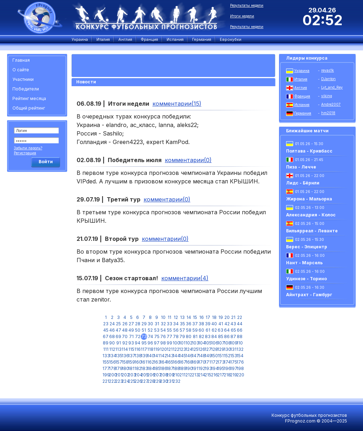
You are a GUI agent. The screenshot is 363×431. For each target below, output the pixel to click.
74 (150, 336)
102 (188, 343)
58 (188, 330)
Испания (301, 105)
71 (131, 336)
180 (125, 368)
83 (208, 336)
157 (118, 362)
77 (169, 336)
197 (233, 368)
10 (163, 317)
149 (208, 355)
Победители (25, 89)
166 (176, 362)
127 (208, 349)
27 (131, 323)
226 (137, 381)
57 (182, 330)
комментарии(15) (176, 103)
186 (163, 368)
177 (105, 368)
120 (163, 349)
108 (227, 343)
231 (169, 381)
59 (195, 330)
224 (125, 381)
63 (220, 330)
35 (182, 323)
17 (208, 317)
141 (156, 355)
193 (208, 368)
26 (125, 323)
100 (176, 343)
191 (195, 368)
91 (118, 343)
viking (326, 96)
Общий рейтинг (28, 108)
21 (233, 317)
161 (144, 362)
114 (125, 349)
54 (163, 330)
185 (156, 368)
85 (220, 336)
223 (118, 381)
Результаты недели (246, 5)
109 (233, 343)
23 (105, 323)
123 (182, 349)
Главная (21, 60)
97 (157, 343)
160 (137, 362)
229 (156, 381)
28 (137, 323)
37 (195, 323)
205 (144, 374)
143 (169, 355)
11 (169, 317)
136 (125, 355)
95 (144, 343)
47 (118, 330)
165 (169, 362)
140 (150, 355)
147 (195, 355)
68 (112, 336)
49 (131, 330)
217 (220, 374)
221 (105, 381)
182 (137, 368)
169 (195, 362)
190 (188, 368)
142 (163, 355)
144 (176, 355)
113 (118, 349)
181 (131, 368)
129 (220, 349)
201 (118, 374)
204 (137, 374)
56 (176, 330)
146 (188, 355)
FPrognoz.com (300, 421)
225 (131, 381)
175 (233, 362)
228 (150, 381)
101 (182, 343)
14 (188, 317)
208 (163, 374)
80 (188, 336)
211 (182, 374)
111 (105, 349)
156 (112, 362)
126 (201, 349)
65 (233, 330)
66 (239, 330)
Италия (300, 79)
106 (214, 343)
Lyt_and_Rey (332, 87)
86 (227, 336)
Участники (23, 79)
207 (156, 374)
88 (239, 336)
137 (131, 355)
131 (233, 349)
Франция (302, 96)
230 (163, 381)
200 (112, 374)
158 (125, 362)
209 (169, 374)
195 (220, 368)
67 (105, 336)
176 (239, 362)
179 (118, 368)
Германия (302, 113)
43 (233, 323)
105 (208, 343)
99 (169, 343)
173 (220, 362)
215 (208, 374)
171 (208, 362)
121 (170, 349)
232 (176, 381)
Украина (301, 70)
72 (137, 336)
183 (144, 368)
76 (163, 336)
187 (169, 368)
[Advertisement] (38, 282)
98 (163, 343)
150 (214, 355)
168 (188, 362)
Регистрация (25, 153)
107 (220, 343)
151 (221, 355)
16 (201, 317)
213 (195, 374)
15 (195, 317)
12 (176, 317)
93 (131, 343)
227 (144, 381)
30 (150, 323)
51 (144, 330)
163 (156, 362)
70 (125, 336)
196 (227, 368)
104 (201, 343)
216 (214, 374)
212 (188, 374)
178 (112, 368)
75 (157, 336)
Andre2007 (331, 104)
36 (188, 323)
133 (105, 355)
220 (239, 374)
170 (201, 362)
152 (227, 355)
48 (125, 330)
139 (144, 355)
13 (182, 317)
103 (195, 343)
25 (118, 323)
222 (112, 381)
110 (239, 343)
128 (214, 349)
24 (112, 323)
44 (239, 323)
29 (144, 323)
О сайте (20, 69)
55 (169, 330)
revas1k (327, 70)
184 (150, 368)
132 (239, 349)
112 (112, 349)
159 (131, 362)
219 (233, 374)
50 (137, 330)
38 (201, 323)
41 (220, 323)
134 (112, 355)
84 (214, 336)
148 (201, 355)
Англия (300, 87)
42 (227, 323)
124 (188, 349)
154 (239, 355)
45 (105, 330)
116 (137, 349)
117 (144, 349)
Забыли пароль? (28, 148)
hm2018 (328, 113)
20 (227, 317)
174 (227, 362)
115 (131, 349)
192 (201, 368)
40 (214, 323)
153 (233, 355)
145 (182, 355)
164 (163, 362)
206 (150, 374)
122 (176, 349)
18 (214, 317)
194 (214, 368)
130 (227, 349)
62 (214, 330)
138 (137, 355)
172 (214, 362)
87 (233, 336)
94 (137, 343)
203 (131, 374)
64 (227, 330)
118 (150, 349)
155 (105, 362)
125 (195, 349)
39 (208, 323)
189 (182, 368)
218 (227, 374)
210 (176, 374)
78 (176, 336)
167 (182, 362)
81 (195, 336)
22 (239, 317)
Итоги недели (242, 16)
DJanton (328, 79)
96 (150, 343)
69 (118, 336)
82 (201, 336)
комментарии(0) (188, 160)
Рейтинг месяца (29, 98)
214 (201, 374)
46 (112, 330)
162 (150, 362)
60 (201, 330)
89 (105, 343)
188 (176, 368)
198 (239, 368)
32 (163, 323)
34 (176, 323)
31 (157, 323)
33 (169, 323)
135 (118, 355)
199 (105, 374)
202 (125, 374)
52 (150, 330)
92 (125, 343)
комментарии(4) (184, 278)
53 (157, 330)
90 (112, 343)
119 (156, 349)
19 (220, 317)
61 (208, 330)
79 (182, 336)
